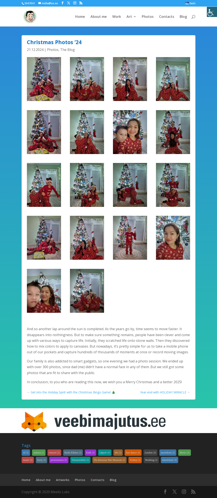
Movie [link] (184, 452)
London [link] (150, 452)
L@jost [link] (104, 452)
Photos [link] (148, 17)
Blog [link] (183, 17)
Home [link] (80, 17)
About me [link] (98, 17)
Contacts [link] (166, 17)
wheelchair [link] (169, 460)
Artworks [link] (62, 480)
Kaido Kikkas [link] (73, 452)
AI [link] (26, 452)
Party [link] (41, 460)
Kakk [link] (90, 452)
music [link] (28, 460)
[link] (212, 12)
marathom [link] (168, 452)
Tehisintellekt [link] (80, 460)
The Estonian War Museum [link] (109, 460)
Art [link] (129, 17)
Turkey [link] (135, 460)
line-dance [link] (133, 452)
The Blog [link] (67, 49)
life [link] (118, 452)
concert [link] (54, 452)
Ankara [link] (38, 452)
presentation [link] (58, 460)
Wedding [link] (151, 460)
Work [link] (116, 17)
